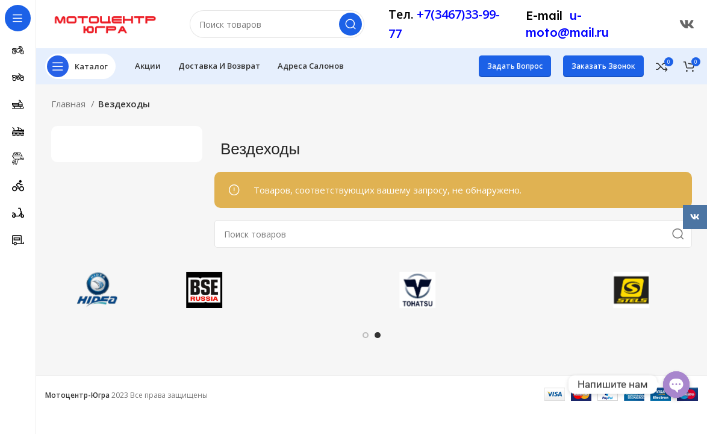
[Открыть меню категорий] (80, 66)
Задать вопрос (515, 66)
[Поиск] (277, 24)
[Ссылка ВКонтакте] (687, 24)
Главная (69, 104)
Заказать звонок (603, 66)
